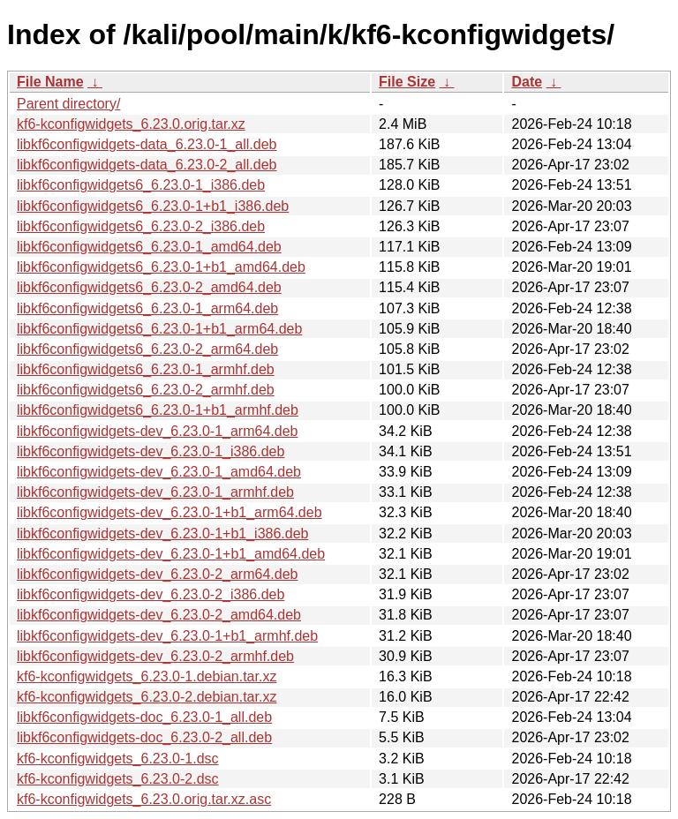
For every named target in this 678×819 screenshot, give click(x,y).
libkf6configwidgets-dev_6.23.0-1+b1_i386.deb (162, 533)
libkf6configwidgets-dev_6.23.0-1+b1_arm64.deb (169, 512)
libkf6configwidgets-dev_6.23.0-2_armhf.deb (155, 656)
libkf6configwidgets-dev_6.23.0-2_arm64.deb (157, 574)
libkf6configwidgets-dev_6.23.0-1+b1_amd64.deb (171, 553)
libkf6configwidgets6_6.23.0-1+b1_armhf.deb (157, 409)
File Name (50, 81)
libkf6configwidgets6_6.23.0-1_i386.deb (141, 184)
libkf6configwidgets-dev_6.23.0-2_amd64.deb (159, 614)
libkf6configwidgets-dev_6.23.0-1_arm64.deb (157, 431)
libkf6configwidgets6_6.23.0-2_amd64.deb (149, 287)
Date (526, 81)
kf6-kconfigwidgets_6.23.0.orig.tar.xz (131, 123)
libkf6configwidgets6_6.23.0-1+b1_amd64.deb (161, 266)
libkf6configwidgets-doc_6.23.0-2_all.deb (144, 737)
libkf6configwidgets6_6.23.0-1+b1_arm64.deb (159, 328)
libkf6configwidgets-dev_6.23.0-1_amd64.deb (159, 471)
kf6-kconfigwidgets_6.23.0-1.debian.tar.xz (146, 676)
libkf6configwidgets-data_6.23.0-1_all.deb (146, 144)
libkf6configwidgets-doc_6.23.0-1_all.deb (144, 717)
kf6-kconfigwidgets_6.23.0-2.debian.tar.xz (146, 696)
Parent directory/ (68, 103)
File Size (407, 81)
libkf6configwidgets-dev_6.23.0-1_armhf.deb (155, 492)
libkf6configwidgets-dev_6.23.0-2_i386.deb (150, 594)
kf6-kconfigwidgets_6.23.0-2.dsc (118, 778)
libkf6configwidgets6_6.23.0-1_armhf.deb (146, 369)
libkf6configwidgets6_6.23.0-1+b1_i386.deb (153, 206)
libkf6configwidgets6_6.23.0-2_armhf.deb (146, 389)
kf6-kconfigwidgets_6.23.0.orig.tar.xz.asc (144, 799)
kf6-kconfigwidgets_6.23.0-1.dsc (118, 758)
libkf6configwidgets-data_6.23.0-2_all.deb (146, 164)
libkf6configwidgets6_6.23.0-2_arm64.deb (147, 349)
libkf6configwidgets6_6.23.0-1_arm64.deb (147, 308)
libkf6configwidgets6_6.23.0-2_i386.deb (141, 226)
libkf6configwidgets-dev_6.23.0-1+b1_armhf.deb (167, 635)
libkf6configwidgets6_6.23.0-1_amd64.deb (149, 246)
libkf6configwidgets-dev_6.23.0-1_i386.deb (150, 451)
